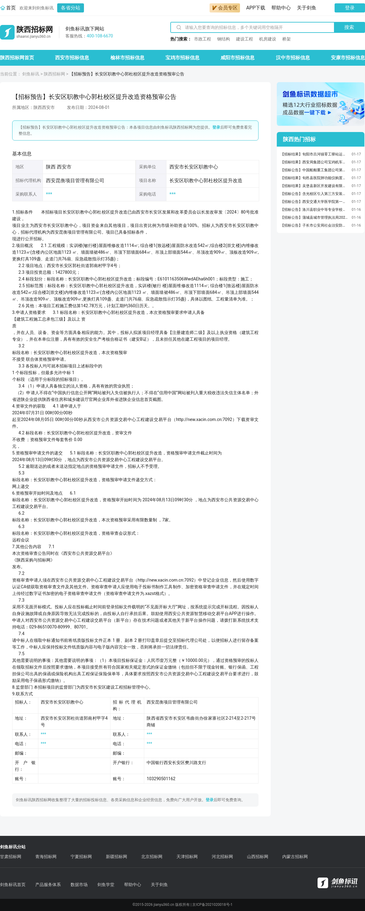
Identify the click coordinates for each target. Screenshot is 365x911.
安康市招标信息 (348, 58)
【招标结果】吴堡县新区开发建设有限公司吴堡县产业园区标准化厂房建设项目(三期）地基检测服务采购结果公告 (314, 186)
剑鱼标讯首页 (13, 884)
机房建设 (267, 39)
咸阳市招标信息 (238, 58)
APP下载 (255, 8)
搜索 (349, 27)
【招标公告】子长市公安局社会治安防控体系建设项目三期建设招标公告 (314, 225)
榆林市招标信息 (127, 58)
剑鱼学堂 (105, 884)
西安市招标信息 (72, 58)
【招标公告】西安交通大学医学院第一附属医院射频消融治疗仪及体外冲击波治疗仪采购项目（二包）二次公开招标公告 (314, 202)
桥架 (286, 39)
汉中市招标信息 (293, 58)
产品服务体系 (48, 884)
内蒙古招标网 (295, 856)
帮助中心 (281, 8)
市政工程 (202, 39)
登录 (350, 8)
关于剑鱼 (306, 8)
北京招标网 (151, 856)
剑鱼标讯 (30, 73)
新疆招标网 (116, 856)
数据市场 (79, 884)
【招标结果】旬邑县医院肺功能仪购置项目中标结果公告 (314, 178)
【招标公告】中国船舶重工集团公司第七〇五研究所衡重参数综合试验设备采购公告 (314, 170)
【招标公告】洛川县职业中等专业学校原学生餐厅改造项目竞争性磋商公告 (314, 209)
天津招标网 (187, 856)
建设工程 (244, 39)
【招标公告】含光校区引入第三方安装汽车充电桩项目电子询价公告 (314, 194)
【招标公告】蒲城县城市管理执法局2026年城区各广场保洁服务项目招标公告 (314, 217)
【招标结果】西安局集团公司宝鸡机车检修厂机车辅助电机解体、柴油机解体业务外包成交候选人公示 (314, 162)
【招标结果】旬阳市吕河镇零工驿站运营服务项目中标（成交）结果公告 (314, 154)
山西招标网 (257, 856)
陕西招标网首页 (17, 58)
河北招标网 (222, 856)
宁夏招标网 (81, 856)
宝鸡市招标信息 (182, 58)
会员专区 (225, 8)
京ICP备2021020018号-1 (212, 904)
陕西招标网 (54, 73)
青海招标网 (46, 856)
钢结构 (223, 39)
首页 (11, 8)
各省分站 (70, 8)
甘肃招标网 (10, 856)
